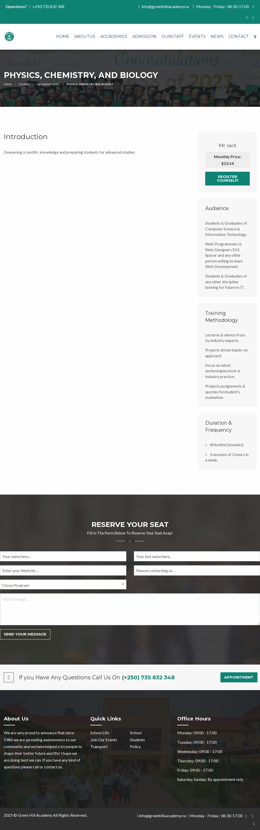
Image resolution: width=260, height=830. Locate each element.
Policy (135, 746)
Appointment (238, 677)
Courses (24, 84)
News (217, 36)
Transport (99, 746)
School (135, 732)
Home (62, 36)
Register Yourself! (227, 178)
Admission (144, 36)
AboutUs (84, 36)
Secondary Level (48, 84)
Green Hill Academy (35, 815)
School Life (99, 732)
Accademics (113, 36)
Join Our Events (103, 739)
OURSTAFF (172, 36)
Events (197, 36)
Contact (239, 36)
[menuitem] (63, 37)
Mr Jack (227, 145)
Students (137, 739)
